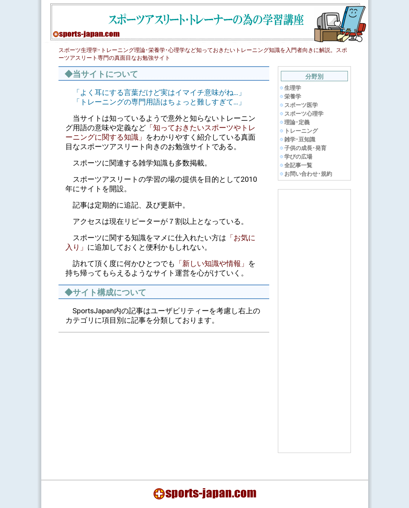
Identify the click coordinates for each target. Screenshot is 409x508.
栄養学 (292, 96)
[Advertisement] (133, 400)
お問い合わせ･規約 (308, 174)
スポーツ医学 (301, 105)
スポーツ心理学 (303, 113)
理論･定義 (297, 122)
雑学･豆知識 (299, 139)
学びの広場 (298, 156)
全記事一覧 (298, 165)
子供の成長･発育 (305, 148)
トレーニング (301, 131)
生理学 (292, 88)
